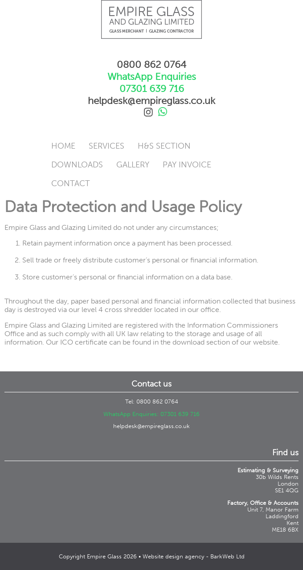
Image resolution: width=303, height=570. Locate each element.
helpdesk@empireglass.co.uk (151, 426)
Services (106, 146)
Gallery (132, 165)
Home (63, 146)
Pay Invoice (187, 165)
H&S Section (164, 146)
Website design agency (173, 556)
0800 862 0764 (151, 64)
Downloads (77, 165)
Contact (70, 183)
